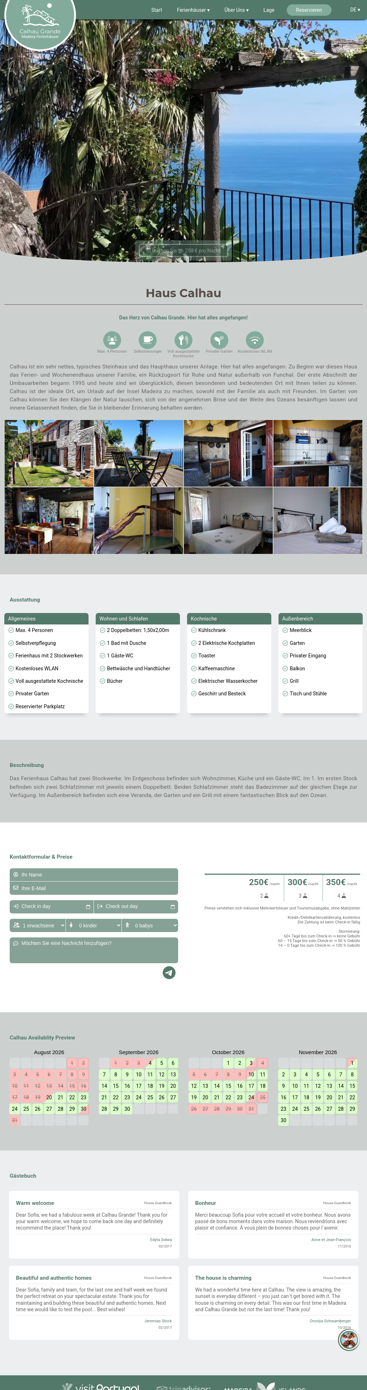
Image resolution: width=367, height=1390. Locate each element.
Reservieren (309, 10)
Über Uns (235, 10)
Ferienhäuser (192, 10)
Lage (268, 10)
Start (156, 10)
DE (354, 10)
